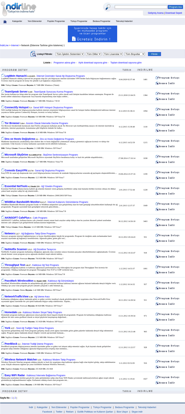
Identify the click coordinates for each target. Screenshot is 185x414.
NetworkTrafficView (16, 296)
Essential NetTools (16, 186)
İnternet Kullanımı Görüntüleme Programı (68, 202)
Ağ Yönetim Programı (51, 186)
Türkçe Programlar (78, 21)
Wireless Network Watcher (21, 359)
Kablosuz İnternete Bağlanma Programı (46, 375)
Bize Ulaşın (122, 411)
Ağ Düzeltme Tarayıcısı (44, 249)
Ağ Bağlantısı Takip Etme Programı (38, 233)
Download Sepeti (173, 13)
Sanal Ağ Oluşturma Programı (50, 170)
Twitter (59, 411)
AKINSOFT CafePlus (17, 217)
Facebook (47, 411)
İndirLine (4, 45)
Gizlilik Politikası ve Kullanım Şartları (95, 411)
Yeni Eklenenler (35, 21)
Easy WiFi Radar (15, 375)
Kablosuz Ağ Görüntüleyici (61, 281)
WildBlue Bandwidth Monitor (22, 201)
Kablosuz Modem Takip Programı (59, 359)
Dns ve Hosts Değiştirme (20, 138)
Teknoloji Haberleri (124, 21)
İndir (31, 407)
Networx (10, 233)
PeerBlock (11, 343)
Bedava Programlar (101, 21)
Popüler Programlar (56, 21)
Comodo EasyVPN (16, 170)
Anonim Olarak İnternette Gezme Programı (47, 123)
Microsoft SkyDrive (16, 154)
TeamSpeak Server (16, 91)
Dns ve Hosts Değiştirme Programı (57, 139)
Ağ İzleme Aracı (42, 296)
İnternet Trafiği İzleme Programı (37, 344)
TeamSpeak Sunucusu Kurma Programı (53, 91)
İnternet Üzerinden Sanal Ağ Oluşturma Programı (61, 76)
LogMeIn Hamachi (16, 75)
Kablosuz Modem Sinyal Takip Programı (42, 312)
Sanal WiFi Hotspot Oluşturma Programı (53, 107)
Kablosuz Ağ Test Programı (45, 265)
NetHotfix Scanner (16, 249)
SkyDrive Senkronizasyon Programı (60, 155)
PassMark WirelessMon (19, 280)
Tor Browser (12, 123)
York (7, 327)
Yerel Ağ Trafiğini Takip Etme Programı (35, 328)
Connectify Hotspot (16, 107)
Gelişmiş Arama (156, 13)
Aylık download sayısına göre (92, 62)
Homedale (11, 312)
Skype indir (137, 411)
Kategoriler (17, 21)
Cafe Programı (40, 218)
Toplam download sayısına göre (126, 62)
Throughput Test (15, 264)
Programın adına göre (64, 62)
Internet (15, 45)
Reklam (70, 411)
